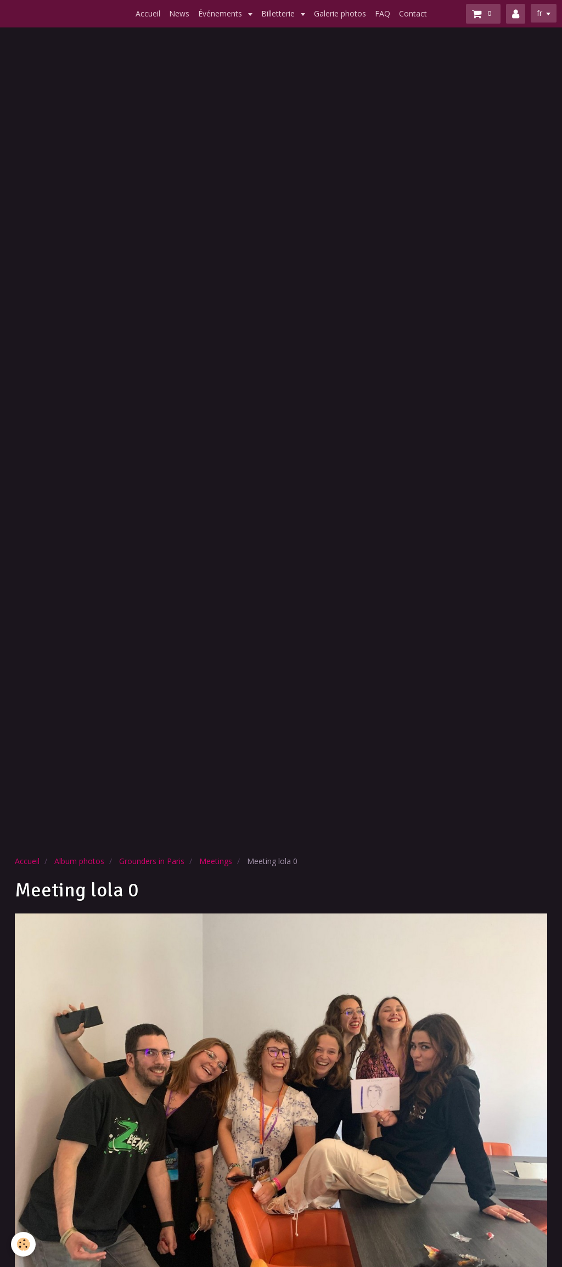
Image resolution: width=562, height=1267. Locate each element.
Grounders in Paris (151, 861)
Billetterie (279, 13)
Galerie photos (340, 13)
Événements (221, 13)
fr (539, 13)
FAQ (382, 13)
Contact (413, 13)
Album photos (79, 861)
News (179, 13)
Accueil (148, 13)
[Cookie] (23, 1244)
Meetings (215, 861)
